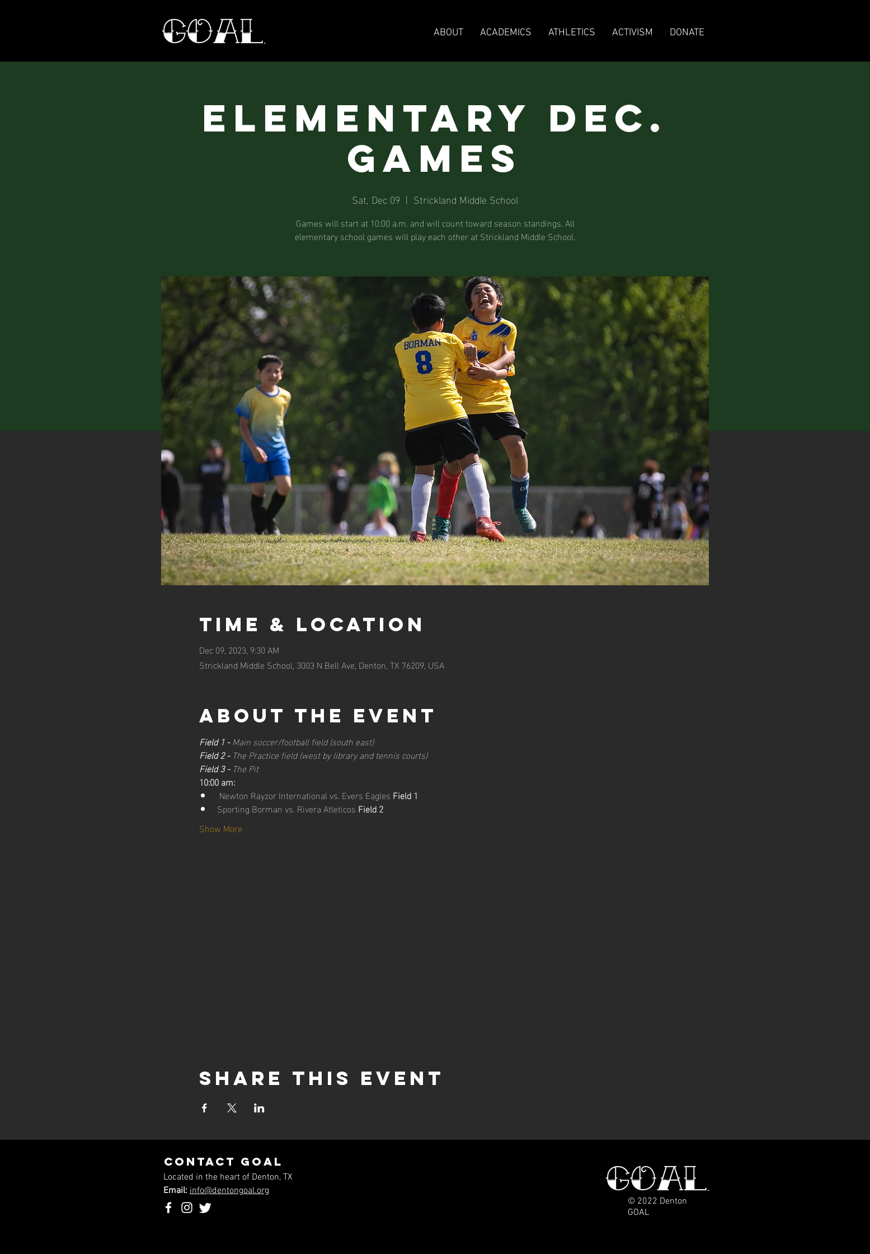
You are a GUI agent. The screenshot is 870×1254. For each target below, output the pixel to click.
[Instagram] (187, 1207)
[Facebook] (168, 1207)
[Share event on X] (232, 1107)
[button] (572, 33)
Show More (220, 828)
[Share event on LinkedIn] (259, 1107)
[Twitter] (205, 1207)
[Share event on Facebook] (204, 1107)
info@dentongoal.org (229, 1190)
